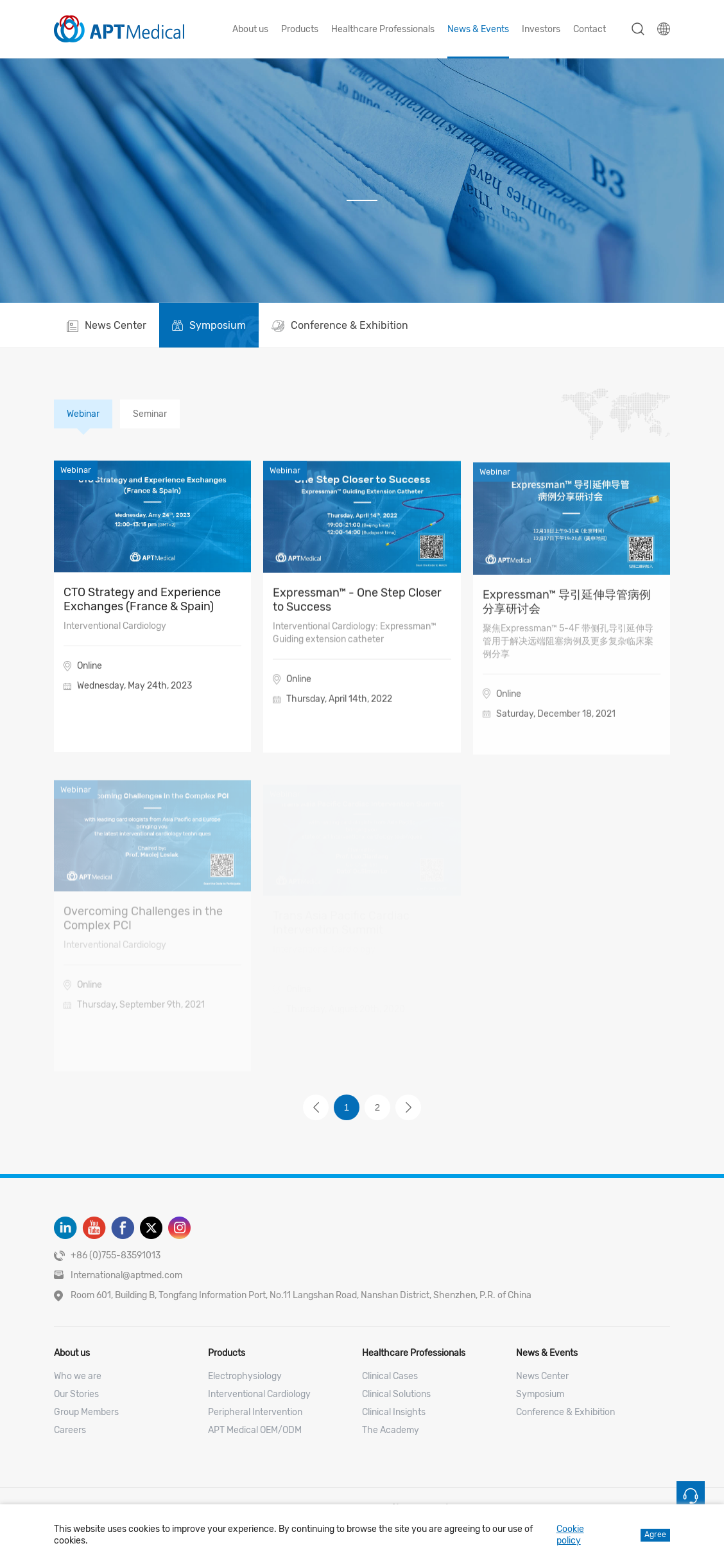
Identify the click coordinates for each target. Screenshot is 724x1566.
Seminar (150, 414)
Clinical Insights (394, 1412)
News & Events (478, 29)
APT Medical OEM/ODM (255, 1430)
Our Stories (76, 1394)
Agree (655, 1534)
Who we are (77, 1376)
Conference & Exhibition (565, 1412)
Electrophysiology (245, 1376)
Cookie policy (570, 1535)
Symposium (540, 1394)
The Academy (390, 1430)
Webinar (83, 414)
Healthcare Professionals (383, 29)
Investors (541, 29)
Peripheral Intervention (255, 1412)
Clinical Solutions (396, 1394)
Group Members (86, 1412)
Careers (70, 1430)
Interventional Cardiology (259, 1394)
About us (250, 29)
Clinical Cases (390, 1376)
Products (299, 29)
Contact (589, 29)
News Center (542, 1376)
